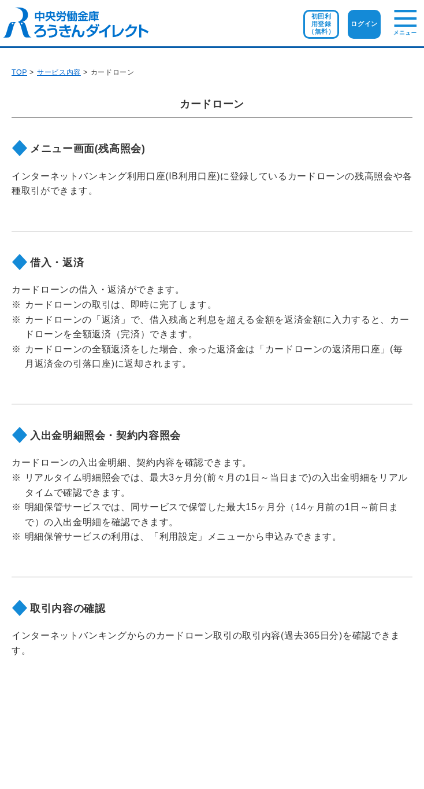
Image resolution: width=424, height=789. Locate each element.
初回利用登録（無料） (321, 24)
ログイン (364, 23)
